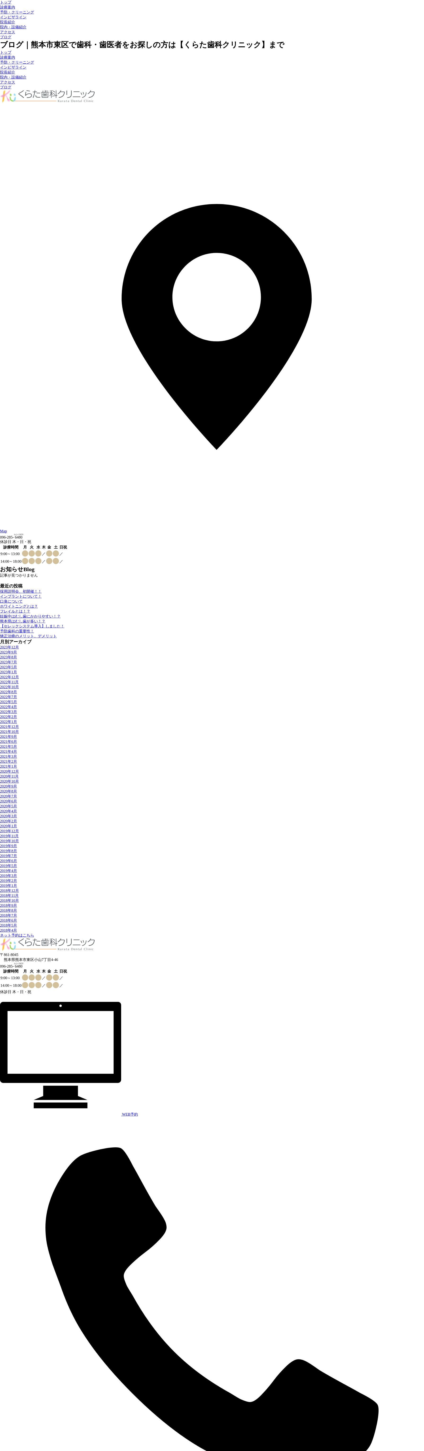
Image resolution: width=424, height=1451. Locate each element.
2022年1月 (8, 722)
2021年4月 (8, 752)
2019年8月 (8, 851)
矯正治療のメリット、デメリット (28, 636)
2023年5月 (8, 667)
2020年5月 (8, 806)
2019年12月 (9, 831)
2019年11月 (9, 836)
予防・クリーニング (17, 12)
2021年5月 (8, 747)
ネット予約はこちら (17, 935)
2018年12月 (9, 891)
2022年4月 (8, 707)
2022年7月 (8, 697)
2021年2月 (8, 761)
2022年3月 (8, 712)
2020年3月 (8, 816)
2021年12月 (9, 727)
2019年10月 (9, 841)
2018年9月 (8, 905)
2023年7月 (8, 662)
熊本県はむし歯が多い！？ (22, 621)
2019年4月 (8, 871)
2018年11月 (9, 896)
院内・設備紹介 (13, 27)
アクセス (7, 32)
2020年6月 (8, 801)
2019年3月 (8, 876)
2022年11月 (9, 682)
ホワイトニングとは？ (19, 606)
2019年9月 (8, 846)
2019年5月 (8, 866)
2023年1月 (8, 672)
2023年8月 (8, 657)
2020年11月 (9, 776)
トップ (5, 2)
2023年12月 (9, 647)
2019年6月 (8, 861)
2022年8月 (8, 692)
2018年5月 (8, 925)
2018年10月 (9, 901)
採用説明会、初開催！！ (21, 591)
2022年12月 (9, 677)
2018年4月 (8, 930)
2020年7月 (8, 796)
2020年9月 (8, 786)
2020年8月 (8, 791)
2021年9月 (8, 737)
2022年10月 (9, 687)
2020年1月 (8, 826)
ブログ (5, 37)
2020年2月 (8, 821)
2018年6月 (8, 920)
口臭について (11, 601)
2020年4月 (8, 811)
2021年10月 (9, 732)
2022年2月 (8, 717)
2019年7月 (8, 856)
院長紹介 (7, 22)
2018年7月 (8, 915)
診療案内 (7, 7)
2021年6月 (8, 742)
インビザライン (13, 17)
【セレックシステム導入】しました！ (32, 626)
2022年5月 (8, 702)
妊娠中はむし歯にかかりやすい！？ (30, 616)
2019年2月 (8, 881)
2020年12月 (9, 771)
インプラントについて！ (21, 596)
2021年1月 (8, 766)
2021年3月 (8, 756)
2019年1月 (8, 886)
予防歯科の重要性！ (17, 631)
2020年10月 (9, 781)
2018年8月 (8, 910)
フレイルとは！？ (15, 611)
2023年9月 (8, 652)
